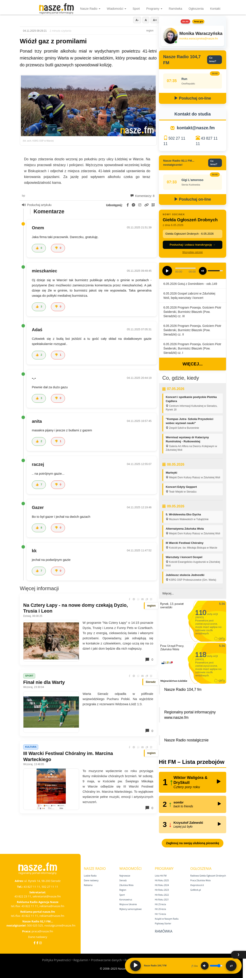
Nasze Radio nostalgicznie (186, 740)
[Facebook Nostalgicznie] (37, 943)
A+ (155, 20)
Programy (154, 8)
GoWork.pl (195, 889)
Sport (136, 8)
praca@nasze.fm (42, 931)
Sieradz (123, 880)
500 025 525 (35, 925)
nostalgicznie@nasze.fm (59, 925)
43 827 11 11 (32, 887)
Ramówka (175, 8)
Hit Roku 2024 (162, 885)
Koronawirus (125, 899)
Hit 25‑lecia (160, 904)
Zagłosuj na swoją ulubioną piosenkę (192, 843)
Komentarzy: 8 (143, 196)
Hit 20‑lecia (160, 909)
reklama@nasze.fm (51, 906)
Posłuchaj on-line (192, 98)
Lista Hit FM (160, 875)
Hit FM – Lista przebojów (191, 762)
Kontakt (215, 8)
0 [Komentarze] (149, 659)
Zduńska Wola (126, 885)
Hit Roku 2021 (162, 899)
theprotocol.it (197, 885)
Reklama (88, 885)
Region (122, 889)
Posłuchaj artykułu (37, 205)
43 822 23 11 (22, 896)
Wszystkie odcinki (192, 252)
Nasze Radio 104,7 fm (182, 689)
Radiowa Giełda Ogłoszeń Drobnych (208, 875)
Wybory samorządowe (130, 909)
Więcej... (193, 364)
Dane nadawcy (37, 937)
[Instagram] (40, 943)
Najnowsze (124, 875)
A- (137, 20)
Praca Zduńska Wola (200, 880)
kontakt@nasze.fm (196, 127)
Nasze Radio (90, 8)
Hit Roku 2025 (162, 880)
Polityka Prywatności (56, 960)
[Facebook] (34, 943)
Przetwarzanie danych (106, 960)
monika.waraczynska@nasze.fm (198, 38)
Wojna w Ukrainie (128, 904)
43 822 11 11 (30, 906)
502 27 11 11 (50, 887)
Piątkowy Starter (163, 923)
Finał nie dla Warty (44, 682)
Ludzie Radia (90, 875)
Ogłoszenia (196, 8)
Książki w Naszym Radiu (166, 918)
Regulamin (80, 960)
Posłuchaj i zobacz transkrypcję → (192, 244)
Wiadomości (116, 8)
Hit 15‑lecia (160, 914)
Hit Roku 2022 (162, 894)
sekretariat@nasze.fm (46, 896)
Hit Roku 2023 (162, 889)
